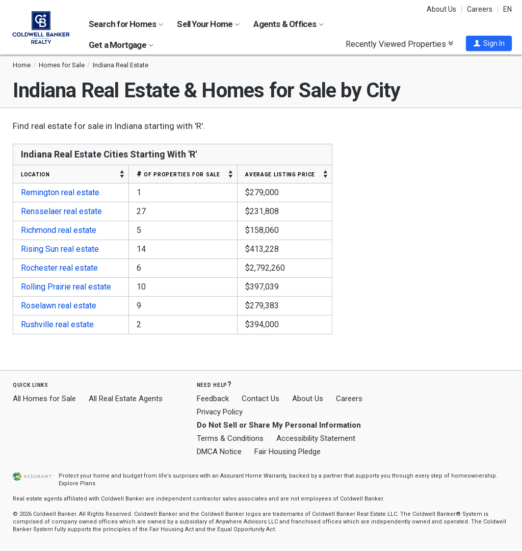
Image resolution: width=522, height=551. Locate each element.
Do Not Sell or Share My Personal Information (279, 425)
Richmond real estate (58, 230)
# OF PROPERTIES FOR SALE (178, 173)
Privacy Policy (220, 411)
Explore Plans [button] (77, 483)
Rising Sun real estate (60, 249)
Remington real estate (60, 192)
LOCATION (35, 173)
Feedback (213, 399)
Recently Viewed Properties (399, 43)
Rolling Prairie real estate (66, 287)
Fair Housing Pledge (287, 451)
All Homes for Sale (44, 398)
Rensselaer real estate (61, 211)
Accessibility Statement (315, 438)
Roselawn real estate (58, 305)
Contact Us (260, 398)
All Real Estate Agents (126, 398)
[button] (489, 43)
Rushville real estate (57, 324)
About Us (441, 9)
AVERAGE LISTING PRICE (280, 173)
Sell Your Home (208, 24)
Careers (479, 9)
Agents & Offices (288, 24)
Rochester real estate (59, 268)
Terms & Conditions (230, 438)
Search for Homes (126, 24)
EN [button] (507, 9)
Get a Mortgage (121, 45)
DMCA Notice (219, 451)
